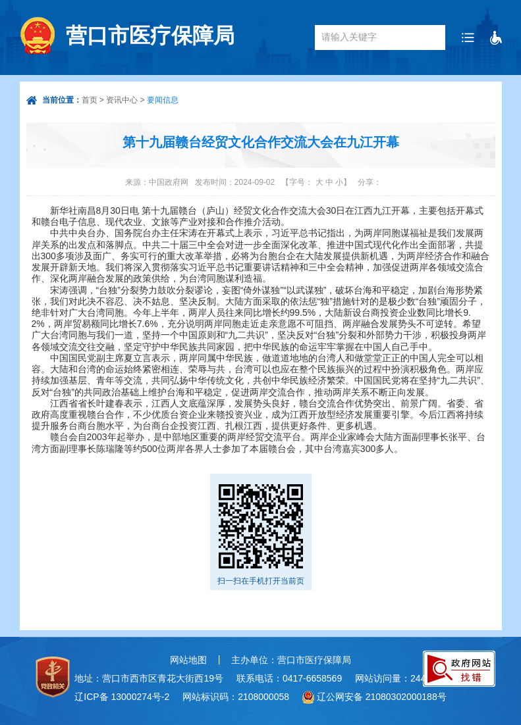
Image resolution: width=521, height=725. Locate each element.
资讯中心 (122, 100)
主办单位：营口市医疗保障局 (291, 660)
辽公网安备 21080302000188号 (382, 696)
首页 (89, 100)
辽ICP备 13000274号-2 (121, 696)
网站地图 (188, 660)
